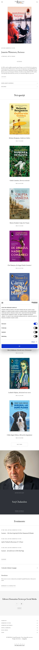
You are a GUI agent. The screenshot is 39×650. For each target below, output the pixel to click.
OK (19, 346)
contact (19, 608)
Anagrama (24, 639)
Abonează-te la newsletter (8, 585)
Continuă (3, 76)
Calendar (3, 559)
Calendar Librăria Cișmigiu (9, 568)
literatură (4, 56)
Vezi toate (19, 444)
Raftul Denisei (11, 56)
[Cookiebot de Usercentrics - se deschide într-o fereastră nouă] (31, 303)
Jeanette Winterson (9, 52)
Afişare (33, 341)
